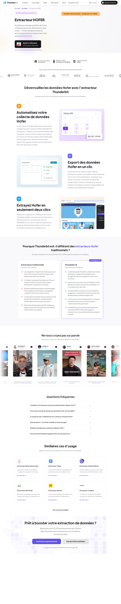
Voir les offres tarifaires (75, 541)
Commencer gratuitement (46, 541)
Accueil (17, 8)
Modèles (25, 8)
